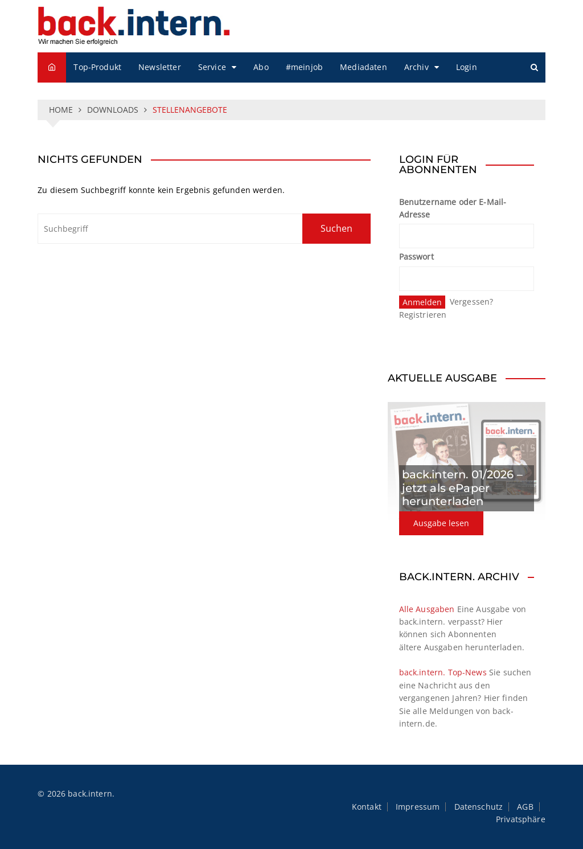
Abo (260, 66)
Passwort (416, 256)
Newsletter (159, 66)
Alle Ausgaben (427, 609)
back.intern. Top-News (443, 672)
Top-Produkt (97, 66)
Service (212, 66)
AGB (525, 806)
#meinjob (304, 66)
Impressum (418, 806)
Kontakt (366, 806)
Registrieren (423, 314)
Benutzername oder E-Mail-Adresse (453, 208)
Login (466, 66)
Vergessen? (472, 301)
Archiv (416, 66)
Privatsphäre (520, 819)
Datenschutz (478, 806)
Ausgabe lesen (441, 523)
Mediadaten (363, 66)
